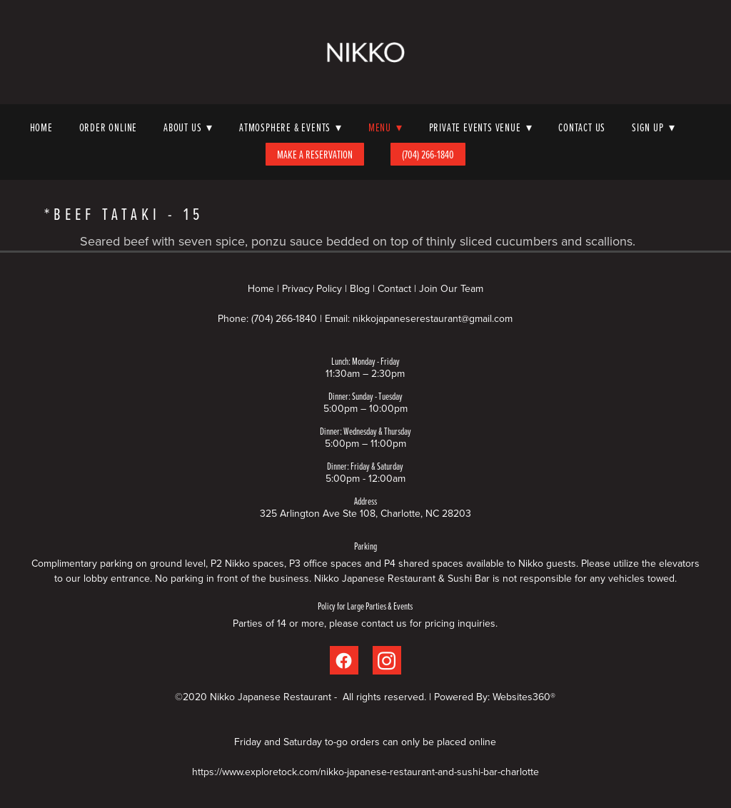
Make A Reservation (315, 154)
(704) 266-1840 (428, 154)
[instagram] (387, 660)
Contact (394, 288)
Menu (385, 127)
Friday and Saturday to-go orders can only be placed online (365, 741)
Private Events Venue (481, 127)
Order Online (108, 127)
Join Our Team (451, 288)
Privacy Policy (312, 288)
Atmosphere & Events (290, 127)
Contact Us (581, 127)
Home (41, 127)
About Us (188, 127)
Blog (360, 288)
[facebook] (344, 660)
